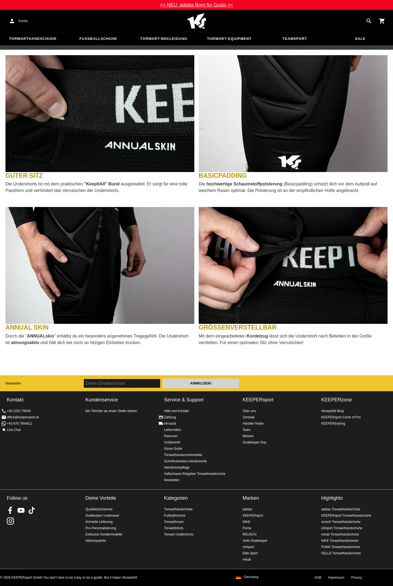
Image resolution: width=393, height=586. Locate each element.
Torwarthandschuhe (33, 39)
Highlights (332, 498)
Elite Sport (250, 553)
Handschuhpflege (176, 467)
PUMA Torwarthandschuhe (340, 547)
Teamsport (294, 39)
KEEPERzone (336, 399)
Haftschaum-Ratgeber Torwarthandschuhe (194, 474)
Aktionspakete (95, 541)
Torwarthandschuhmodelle (183, 455)
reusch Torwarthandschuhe (341, 522)
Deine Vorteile (100, 498)
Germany (251, 577)
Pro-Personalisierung (100, 528)
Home (196, 21)
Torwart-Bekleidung (163, 39)
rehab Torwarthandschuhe (340, 534)
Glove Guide (173, 449)
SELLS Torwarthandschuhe (341, 553)
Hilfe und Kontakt (176, 411)
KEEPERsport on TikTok (31, 510)
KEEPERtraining (333, 423)
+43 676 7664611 (19, 423)
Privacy (356, 577)
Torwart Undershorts (178, 534)
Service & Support (184, 399)
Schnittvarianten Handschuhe (185, 461)
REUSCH (250, 534)
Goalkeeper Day (254, 442)
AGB (317, 577)
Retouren (170, 436)
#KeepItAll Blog (332, 411)
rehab (247, 559)
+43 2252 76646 (19, 411)
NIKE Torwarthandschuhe (339, 541)
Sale (360, 39)
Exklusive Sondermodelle (103, 534)
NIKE (246, 522)
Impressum (336, 577)
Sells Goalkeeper (255, 541)
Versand (170, 423)
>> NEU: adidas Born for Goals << (196, 5)
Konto (23, 21)
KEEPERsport (258, 399)
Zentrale (249, 417)
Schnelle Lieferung (98, 522)
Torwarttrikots (173, 528)
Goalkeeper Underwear (102, 515)
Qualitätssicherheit (98, 509)
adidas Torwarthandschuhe (340, 509)
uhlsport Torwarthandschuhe (341, 528)
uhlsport (248, 547)
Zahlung (170, 417)
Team (247, 430)
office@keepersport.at (23, 417)
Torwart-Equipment (229, 39)
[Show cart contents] (382, 21)
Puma (247, 528)
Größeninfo (172, 442)
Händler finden (253, 423)
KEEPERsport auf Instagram (10, 521)
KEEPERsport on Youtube (21, 510)
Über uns (249, 411)
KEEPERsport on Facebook (10, 510)
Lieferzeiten (172, 430)
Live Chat (14, 430)
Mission (248, 436)
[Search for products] (369, 21)
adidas (247, 509)
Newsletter (13, 383)
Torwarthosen (174, 522)
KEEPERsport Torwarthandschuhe (346, 515)
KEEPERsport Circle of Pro (341, 417)
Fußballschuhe (98, 39)
